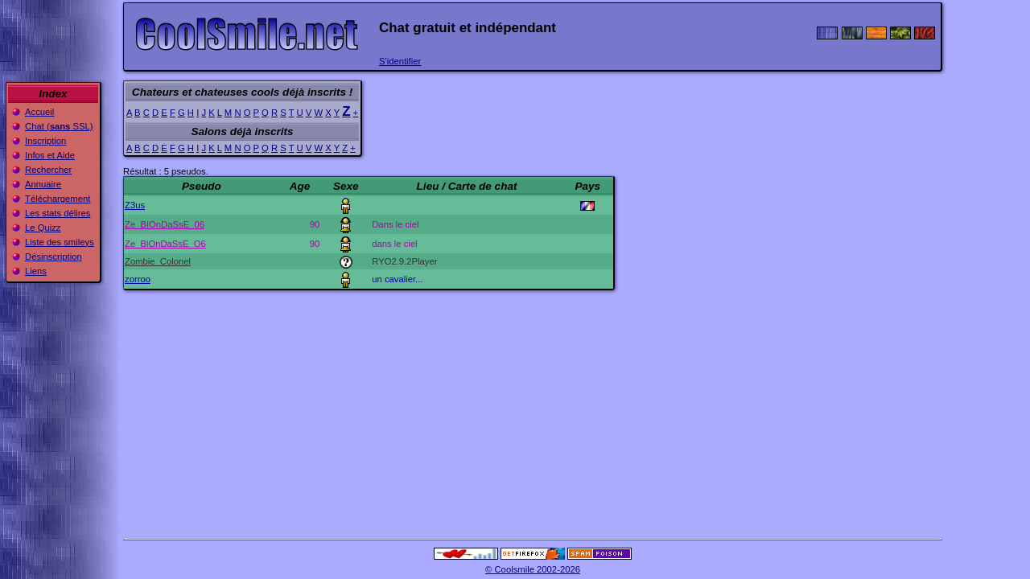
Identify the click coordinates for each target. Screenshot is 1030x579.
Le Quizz (42, 227)
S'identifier (400, 61)
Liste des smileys (59, 242)
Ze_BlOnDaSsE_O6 (165, 243)
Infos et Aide (50, 155)
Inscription (45, 141)
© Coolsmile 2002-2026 (532, 569)
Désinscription (53, 256)
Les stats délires (57, 213)
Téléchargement (57, 198)
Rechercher (48, 170)
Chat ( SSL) (59, 126)
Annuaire (43, 184)
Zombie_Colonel (158, 261)
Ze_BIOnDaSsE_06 (164, 224)
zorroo (137, 279)
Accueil (39, 112)
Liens (36, 271)
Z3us (135, 205)
